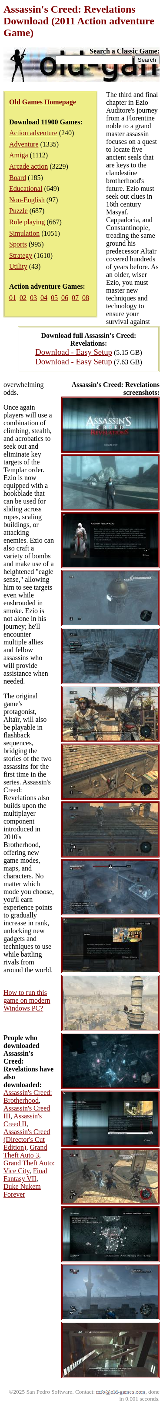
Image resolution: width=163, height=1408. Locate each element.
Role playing (27, 222)
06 (64, 297)
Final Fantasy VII (25, 1174)
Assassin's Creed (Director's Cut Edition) (26, 1139)
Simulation (24, 233)
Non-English (27, 200)
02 (23, 297)
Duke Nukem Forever (22, 1190)
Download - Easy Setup (73, 352)
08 (85, 297)
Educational (25, 188)
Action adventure (33, 133)
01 (12, 297)
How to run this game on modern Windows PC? (26, 1000)
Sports (18, 244)
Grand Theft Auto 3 (25, 1151)
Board (17, 177)
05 (54, 297)
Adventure (24, 144)
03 (33, 297)
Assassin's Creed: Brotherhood (27, 1096)
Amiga (18, 155)
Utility (18, 266)
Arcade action (28, 166)
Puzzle (18, 210)
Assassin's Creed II (22, 1120)
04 (43, 297)
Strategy (20, 255)
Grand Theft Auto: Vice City (29, 1166)
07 (75, 297)
